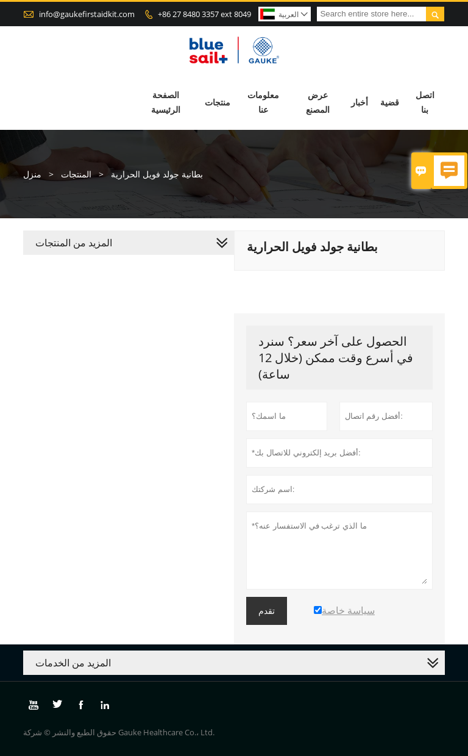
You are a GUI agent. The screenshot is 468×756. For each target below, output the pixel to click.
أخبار (359, 102)
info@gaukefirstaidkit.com (87, 14)
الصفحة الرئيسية (165, 102)
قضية (389, 102)
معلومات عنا (263, 102)
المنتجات (76, 174)
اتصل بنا (425, 102)
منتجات (217, 102)
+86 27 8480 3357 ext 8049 (204, 14)
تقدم (266, 611)
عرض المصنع (318, 102)
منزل (32, 174)
